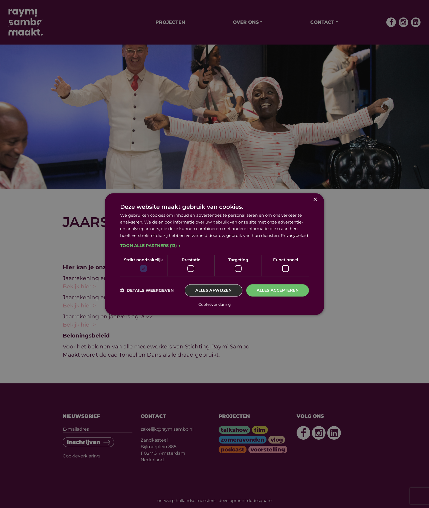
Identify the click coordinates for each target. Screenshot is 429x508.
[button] (214, 245)
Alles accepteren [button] (277, 290)
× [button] (315, 200)
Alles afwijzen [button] (213, 290)
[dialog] (214, 254)
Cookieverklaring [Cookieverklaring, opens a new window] (214, 304)
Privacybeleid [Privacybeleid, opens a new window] (294, 235)
